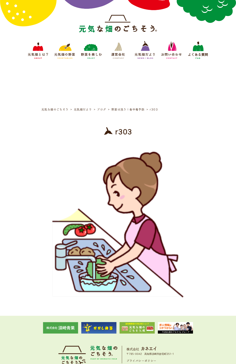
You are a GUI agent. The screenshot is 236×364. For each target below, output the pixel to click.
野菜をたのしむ (100, 333)
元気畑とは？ (58, 333)
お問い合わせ (157, 333)
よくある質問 (177, 333)
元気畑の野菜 (79, 333)
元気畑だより (137, 333)
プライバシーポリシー (142, 319)
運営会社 (119, 333)
